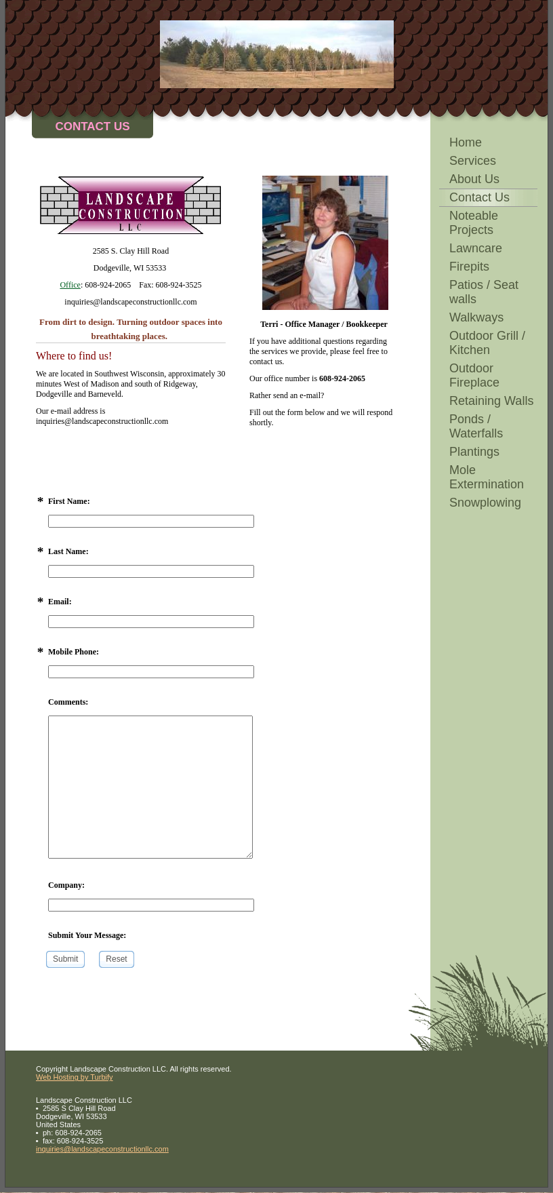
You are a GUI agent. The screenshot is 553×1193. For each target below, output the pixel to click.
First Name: (69, 501)
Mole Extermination (486, 477)
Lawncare (475, 248)
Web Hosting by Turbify (74, 1077)
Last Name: (68, 551)
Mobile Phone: (73, 652)
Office (70, 285)
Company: (66, 885)
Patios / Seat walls (483, 292)
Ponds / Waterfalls (476, 426)
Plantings (474, 451)
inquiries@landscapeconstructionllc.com (102, 1149)
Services (472, 161)
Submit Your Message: (87, 935)
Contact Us (479, 197)
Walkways (476, 317)
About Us (474, 179)
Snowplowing (485, 502)
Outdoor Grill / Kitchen (487, 343)
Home (465, 142)
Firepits (469, 266)
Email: (60, 601)
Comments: (68, 702)
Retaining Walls (491, 401)
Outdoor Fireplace (474, 375)
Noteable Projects (473, 223)
